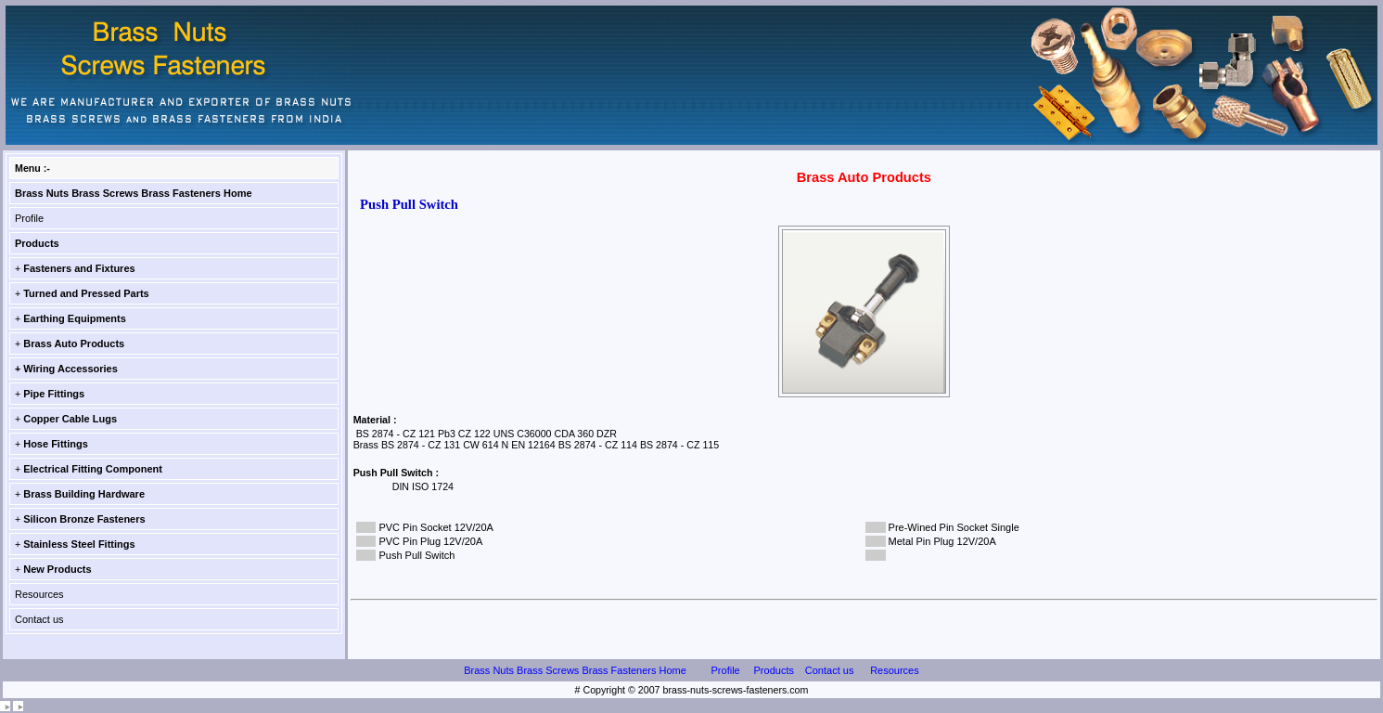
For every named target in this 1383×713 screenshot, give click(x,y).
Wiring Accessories (70, 368)
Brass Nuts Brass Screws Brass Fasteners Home (133, 193)
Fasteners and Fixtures (78, 268)
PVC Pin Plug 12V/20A (430, 541)
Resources (39, 594)
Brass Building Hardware (84, 493)
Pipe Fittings (53, 393)
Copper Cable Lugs (70, 418)
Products (37, 243)
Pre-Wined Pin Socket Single (954, 527)
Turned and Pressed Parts (86, 293)
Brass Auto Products (73, 343)
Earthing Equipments (74, 318)
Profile (29, 218)
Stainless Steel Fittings (78, 544)
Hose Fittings (55, 443)
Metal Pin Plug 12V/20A (942, 541)
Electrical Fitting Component (92, 468)
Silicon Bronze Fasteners (84, 519)
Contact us (39, 619)
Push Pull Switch (416, 555)
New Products (57, 569)
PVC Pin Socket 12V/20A (435, 527)
